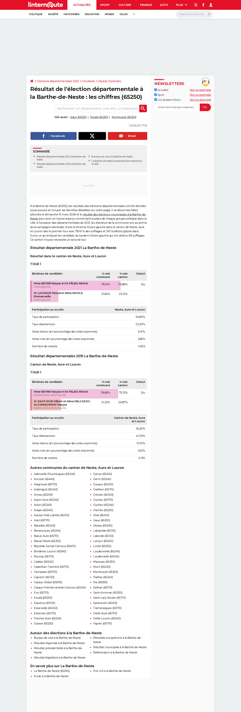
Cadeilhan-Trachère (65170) (51, 567)
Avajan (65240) (43, 510)
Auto (164, 5)
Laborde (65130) (103, 536)
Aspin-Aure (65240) (46, 499)
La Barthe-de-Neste (102, 160)
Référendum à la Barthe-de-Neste (115, 652)
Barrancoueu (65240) (47, 530)
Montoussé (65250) (124, 117)
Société (53, 14)
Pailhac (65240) (103, 577)
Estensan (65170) (45, 613)
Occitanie (88, 81)
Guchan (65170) (103, 499)
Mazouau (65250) (104, 561)
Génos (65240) (102, 474)
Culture (124, 5)
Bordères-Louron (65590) (50, 551)
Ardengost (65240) (46, 489)
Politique (35, 14)
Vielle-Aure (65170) (105, 613)
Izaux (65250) (78, 117)
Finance (146, 5)
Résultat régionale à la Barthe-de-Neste (59, 643)
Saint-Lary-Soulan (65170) (109, 597)
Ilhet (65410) (101, 515)
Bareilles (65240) (44, 525)
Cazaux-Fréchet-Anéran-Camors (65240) (60, 587)
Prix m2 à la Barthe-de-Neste (112, 671)
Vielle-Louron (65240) (107, 618)
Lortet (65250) (102, 546)
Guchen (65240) (103, 505)
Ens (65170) (41, 592)
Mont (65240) (101, 567)
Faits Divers (71, 14)
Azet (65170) (41, 520)
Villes (123, 14)
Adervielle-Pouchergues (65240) (54, 474)
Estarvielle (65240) (45, 608)
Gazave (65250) (43, 623)
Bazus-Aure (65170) (46, 536)
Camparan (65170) (45, 572)
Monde (109, 14)
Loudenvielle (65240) (106, 551)
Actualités (81, 5)
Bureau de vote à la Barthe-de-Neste (57, 638)
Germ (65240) (102, 479)
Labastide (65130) (104, 530)
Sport (105, 5)
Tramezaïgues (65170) (107, 608)
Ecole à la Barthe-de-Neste (51, 676)
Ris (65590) (100, 582)
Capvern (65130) (44, 577)
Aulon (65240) (43, 505)
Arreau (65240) (43, 494)
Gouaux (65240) (103, 484)
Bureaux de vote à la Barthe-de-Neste (112, 156)
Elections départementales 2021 (58, 81)
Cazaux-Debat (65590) (48, 582)
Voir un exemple (200, 90)
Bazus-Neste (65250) (47, 541)
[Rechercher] (194, 14)
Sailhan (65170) (102, 587)
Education (92, 14)
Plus (182, 5)
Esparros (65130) (44, 603)
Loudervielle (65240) (106, 556)
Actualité (161, 90)
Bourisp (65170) (44, 556)
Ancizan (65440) (44, 479)
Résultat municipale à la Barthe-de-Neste (119, 647)
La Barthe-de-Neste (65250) (51, 671)
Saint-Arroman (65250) (107, 592)
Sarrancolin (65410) (105, 603)
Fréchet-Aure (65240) (47, 618)
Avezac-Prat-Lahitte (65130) (51, 515)
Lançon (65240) (103, 541)
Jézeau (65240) (102, 525)
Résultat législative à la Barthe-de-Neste (59, 657)
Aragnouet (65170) (45, 484)
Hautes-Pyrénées (109, 81)
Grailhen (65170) (103, 489)
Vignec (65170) (102, 623)
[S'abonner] (182, 107)
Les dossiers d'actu (167, 99)
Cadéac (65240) (43, 561)
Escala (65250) (99, 117)
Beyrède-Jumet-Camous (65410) (55, 546)
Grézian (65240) (103, 494)
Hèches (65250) (103, 510)
